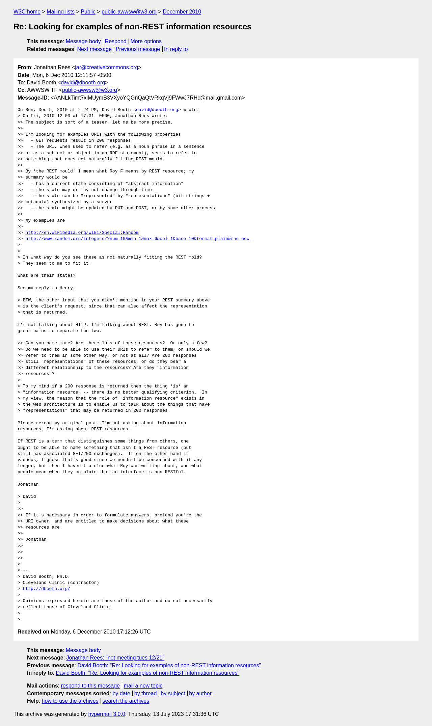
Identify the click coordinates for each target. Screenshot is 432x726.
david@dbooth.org (83, 82)
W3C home (27, 12)
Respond (116, 41)
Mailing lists (61, 12)
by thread (145, 693)
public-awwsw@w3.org (129, 12)
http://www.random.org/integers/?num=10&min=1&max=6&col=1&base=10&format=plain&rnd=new (137, 239)
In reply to (176, 49)
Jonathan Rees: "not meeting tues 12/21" (115, 658)
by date (121, 693)
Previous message (138, 49)
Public (88, 12)
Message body (83, 41)
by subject (173, 693)
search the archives (126, 701)
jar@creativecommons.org (106, 67)
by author (200, 693)
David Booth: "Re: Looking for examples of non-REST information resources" (169, 665)
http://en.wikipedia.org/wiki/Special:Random (81, 233)
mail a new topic (143, 686)
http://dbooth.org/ (46, 589)
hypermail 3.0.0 (106, 714)
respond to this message (90, 686)
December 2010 (182, 12)
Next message (94, 49)
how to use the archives (70, 701)
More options (146, 41)
